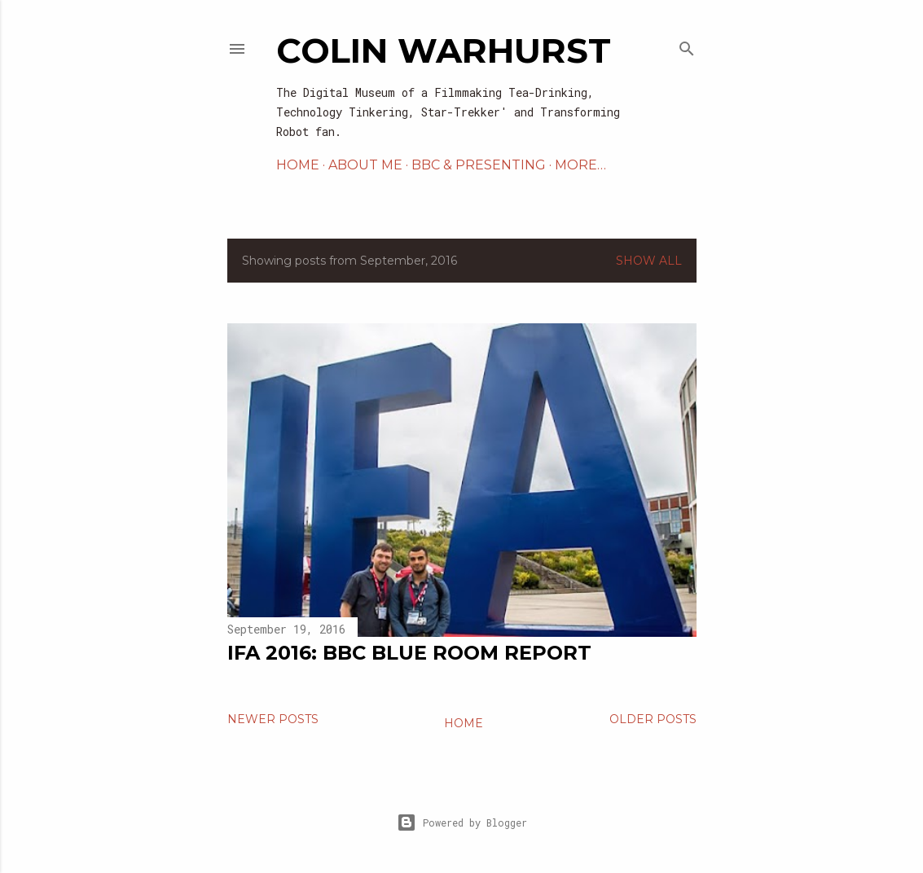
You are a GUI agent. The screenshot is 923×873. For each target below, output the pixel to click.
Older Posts (653, 719)
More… (580, 165)
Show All (649, 260)
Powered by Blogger (462, 822)
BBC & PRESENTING (478, 165)
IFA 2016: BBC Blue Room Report (409, 653)
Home (463, 723)
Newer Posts (273, 719)
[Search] (687, 45)
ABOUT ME (365, 165)
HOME (297, 165)
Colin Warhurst (443, 50)
